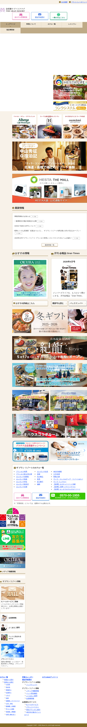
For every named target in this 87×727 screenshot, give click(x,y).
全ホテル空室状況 (21, 15)
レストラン (72, 24)
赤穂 (38, 474)
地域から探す (9, 680)
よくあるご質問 (31, 696)
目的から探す (9, 682)
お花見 (8, 684)
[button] (14, 450)
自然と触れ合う (11, 714)
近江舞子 (40, 482)
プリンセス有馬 (21, 471)
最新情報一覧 (49, 245)
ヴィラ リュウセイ (59, 482)
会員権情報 (30, 698)
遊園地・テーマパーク (13, 701)
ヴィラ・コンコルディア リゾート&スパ (68, 479)
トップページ (10, 24)
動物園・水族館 (11, 706)
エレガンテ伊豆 (21, 482)
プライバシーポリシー (79, 2)
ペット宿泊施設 (31, 693)
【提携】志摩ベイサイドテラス (64, 487)
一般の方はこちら (58, 15)
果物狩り (8, 690)
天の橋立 (40, 476)
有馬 (38, 479)
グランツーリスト (32, 707)
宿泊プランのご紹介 (33, 710)
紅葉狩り (8, 692)
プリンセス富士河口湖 (24, 474)
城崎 (38, 484)
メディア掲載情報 (32, 691)
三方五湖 (56, 474)
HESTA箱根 (57, 471)
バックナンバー (76, 303)
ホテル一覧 (52, 24)
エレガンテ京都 (21, 487)
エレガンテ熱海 (21, 479)
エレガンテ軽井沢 (22, 484)
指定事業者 (10, 30)
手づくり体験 (10, 709)
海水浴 (8, 687)
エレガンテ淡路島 (22, 476)
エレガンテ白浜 (42, 471)
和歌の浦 (56, 476)
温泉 (7, 698)
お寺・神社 (9, 703)
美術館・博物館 (11, 712)
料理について (31, 24)
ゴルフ (8, 695)
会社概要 (64, 2)
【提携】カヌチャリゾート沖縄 (64, 484)
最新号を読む (58, 303)
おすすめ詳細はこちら (24, 303)
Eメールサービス (32, 704)
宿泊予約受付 (39, 15)
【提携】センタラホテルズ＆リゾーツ (66, 489)
